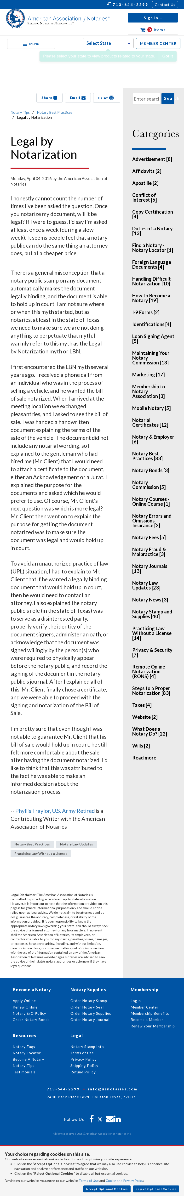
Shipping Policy (84, 1065)
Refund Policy (83, 1072)
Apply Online (24, 1000)
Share (49, 98)
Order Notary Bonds (31, 1019)
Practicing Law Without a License (40, 853)
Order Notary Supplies (90, 1013)
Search (169, 98)
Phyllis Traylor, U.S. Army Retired (55, 810)
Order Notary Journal (89, 1019)
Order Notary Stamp (88, 1000)
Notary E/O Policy (29, 1013)
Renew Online (25, 1007)
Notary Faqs (24, 1046)
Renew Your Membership (153, 1026)
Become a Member (147, 1019)
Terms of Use (89, 1181)
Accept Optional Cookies (107, 1189)
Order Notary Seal (87, 1007)
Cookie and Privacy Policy (124, 1181)
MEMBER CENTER (158, 43)
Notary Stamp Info (87, 1046)
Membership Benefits (150, 1013)
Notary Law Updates (76, 844)
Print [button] (106, 98)
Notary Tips (20, 112)
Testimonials (24, 1072)
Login (136, 1000)
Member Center (145, 1007)
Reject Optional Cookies (156, 1189)
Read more (144, 757)
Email (78, 98)
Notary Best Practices (54, 112)
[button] (153, 18)
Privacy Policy (83, 1059)
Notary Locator (27, 1053)
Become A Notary (28, 1059)
